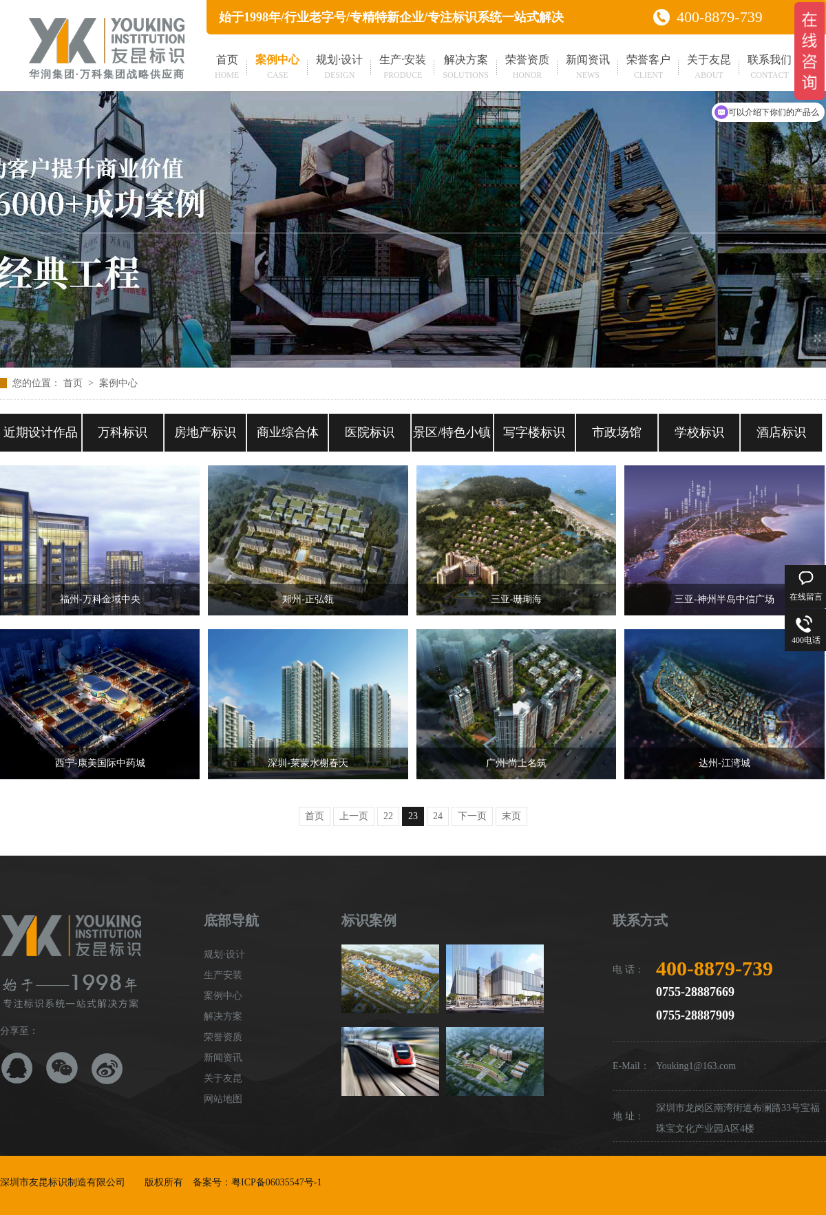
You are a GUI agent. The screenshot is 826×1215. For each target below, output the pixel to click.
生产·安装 (402, 68)
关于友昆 (709, 68)
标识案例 (368, 920)
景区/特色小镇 (452, 432)
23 (413, 816)
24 (438, 816)
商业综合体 (288, 432)
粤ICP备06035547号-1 (276, 1182)
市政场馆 (617, 432)
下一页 (472, 816)
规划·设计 (339, 68)
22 (388, 816)
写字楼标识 (534, 432)
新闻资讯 (588, 68)
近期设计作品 (40, 432)
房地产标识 (205, 432)
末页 (511, 816)
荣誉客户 (648, 68)
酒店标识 (781, 432)
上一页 (353, 816)
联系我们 (770, 68)
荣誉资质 (527, 68)
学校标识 (699, 432)
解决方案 (466, 68)
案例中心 (277, 68)
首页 (227, 68)
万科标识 (122, 432)
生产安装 (223, 975)
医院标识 (369, 432)
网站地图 (223, 1099)
